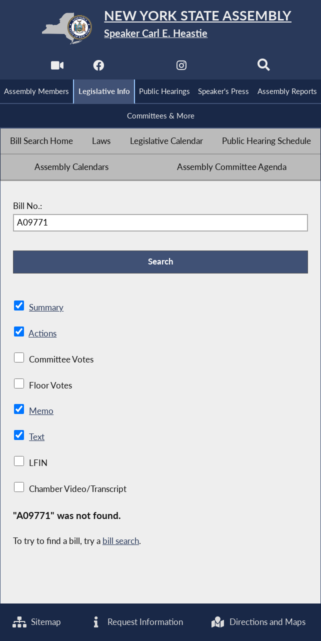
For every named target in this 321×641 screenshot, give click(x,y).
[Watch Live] (57, 68)
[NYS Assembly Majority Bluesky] (222, 68)
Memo (41, 411)
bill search (120, 541)
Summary (46, 307)
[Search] (263, 68)
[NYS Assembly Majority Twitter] (139, 68)
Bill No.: (27, 206)
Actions (42, 333)
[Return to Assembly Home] (161, 28)
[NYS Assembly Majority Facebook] (99, 68)
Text (36, 437)
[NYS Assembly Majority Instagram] (181, 68)
